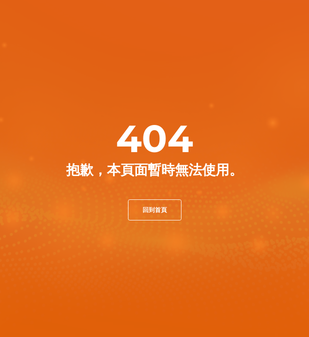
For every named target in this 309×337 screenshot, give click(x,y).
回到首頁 (155, 209)
